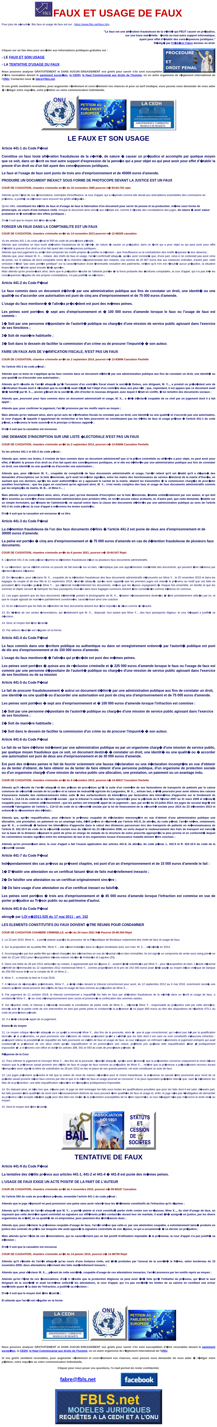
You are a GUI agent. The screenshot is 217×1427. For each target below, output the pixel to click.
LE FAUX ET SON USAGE (108, 138)
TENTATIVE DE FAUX (109, 1157)
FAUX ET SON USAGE (27, 57)
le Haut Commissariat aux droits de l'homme (112, 75)
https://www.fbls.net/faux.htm (91, 24)
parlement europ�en (54, 75)
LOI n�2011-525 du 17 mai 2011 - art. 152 (55, 917)
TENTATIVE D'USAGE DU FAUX (34, 64)
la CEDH (74, 75)
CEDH (24, 1350)
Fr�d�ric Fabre (182, 43)
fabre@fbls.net (45, 79)
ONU (6, 79)
